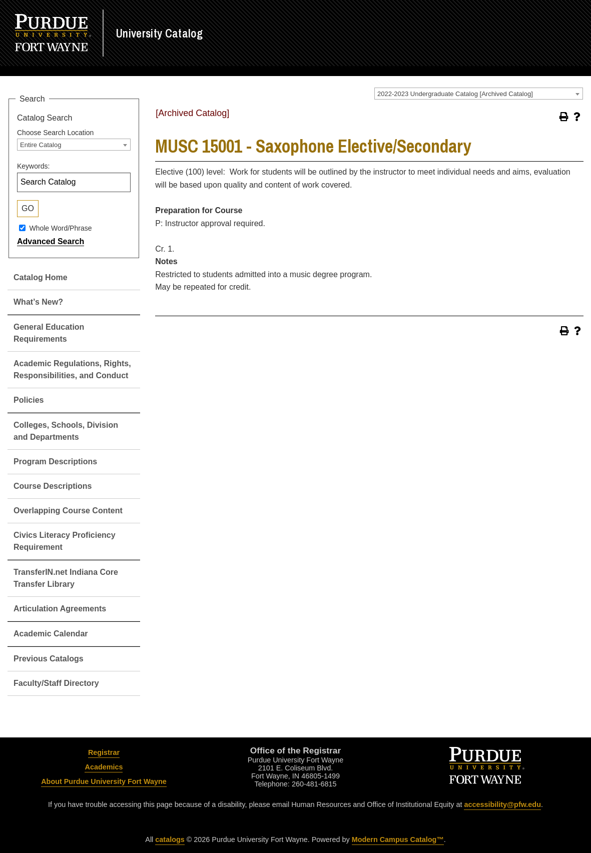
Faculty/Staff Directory (56, 683)
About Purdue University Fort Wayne (104, 781)
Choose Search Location (55, 133)
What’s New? (38, 302)
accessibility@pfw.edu (502, 804)
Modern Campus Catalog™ (398, 839)
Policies (29, 400)
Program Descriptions (55, 461)
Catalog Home (41, 277)
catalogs (169, 839)
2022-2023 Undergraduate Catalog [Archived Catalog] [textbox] (455, 94)
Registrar (104, 752)
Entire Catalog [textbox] (40, 145)
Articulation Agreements (60, 608)
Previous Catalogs (49, 658)
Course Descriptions (53, 486)
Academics (104, 767)
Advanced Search (50, 241)
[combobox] (478, 94)
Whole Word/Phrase (60, 228)
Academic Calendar (51, 633)
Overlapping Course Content (68, 510)
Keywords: (33, 166)
